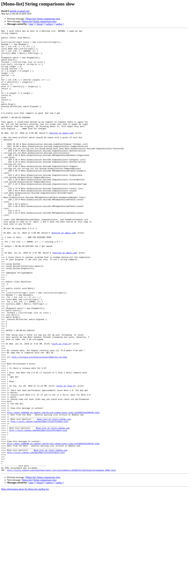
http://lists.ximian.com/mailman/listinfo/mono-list (39, 500)
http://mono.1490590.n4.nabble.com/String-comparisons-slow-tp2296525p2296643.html (53, 489)
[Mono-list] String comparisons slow (42, 18)
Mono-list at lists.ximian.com (54, 497)
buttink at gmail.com (20, 11)
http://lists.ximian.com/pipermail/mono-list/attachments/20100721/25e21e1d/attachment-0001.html (61, 558)
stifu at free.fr (61, 406)
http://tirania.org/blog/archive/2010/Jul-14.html (39, 422)
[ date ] (31, 24)
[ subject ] (49, 24)
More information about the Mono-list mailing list (25, 577)
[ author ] (59, 24)
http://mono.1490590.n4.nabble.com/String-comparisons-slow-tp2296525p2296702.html (53, 526)
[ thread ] (39, 24)
